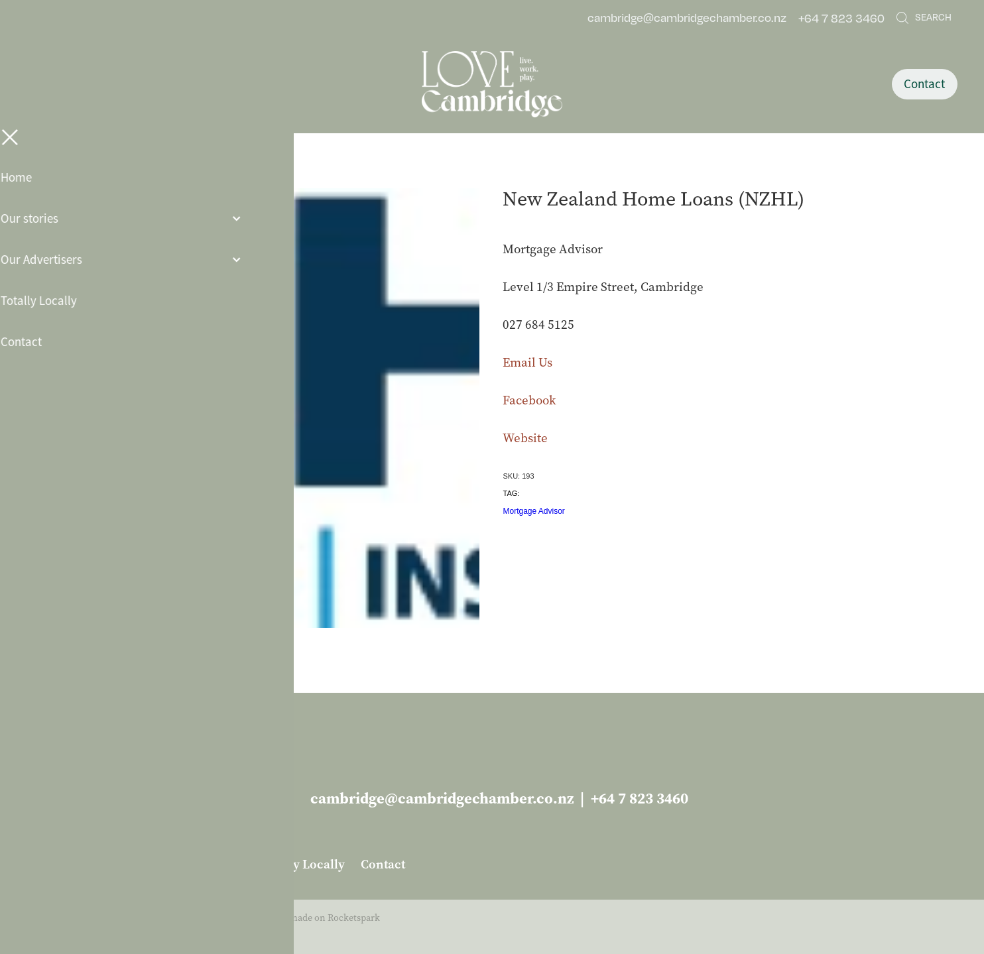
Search (923, 17)
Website (525, 438)
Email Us (527, 362)
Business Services (207, 172)
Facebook (529, 400)
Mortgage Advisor (533, 511)
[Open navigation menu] (143, 84)
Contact (924, 84)
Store (141, 172)
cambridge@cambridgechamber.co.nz (686, 18)
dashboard (127, 918)
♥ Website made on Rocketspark (313, 918)
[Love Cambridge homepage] (492, 84)
